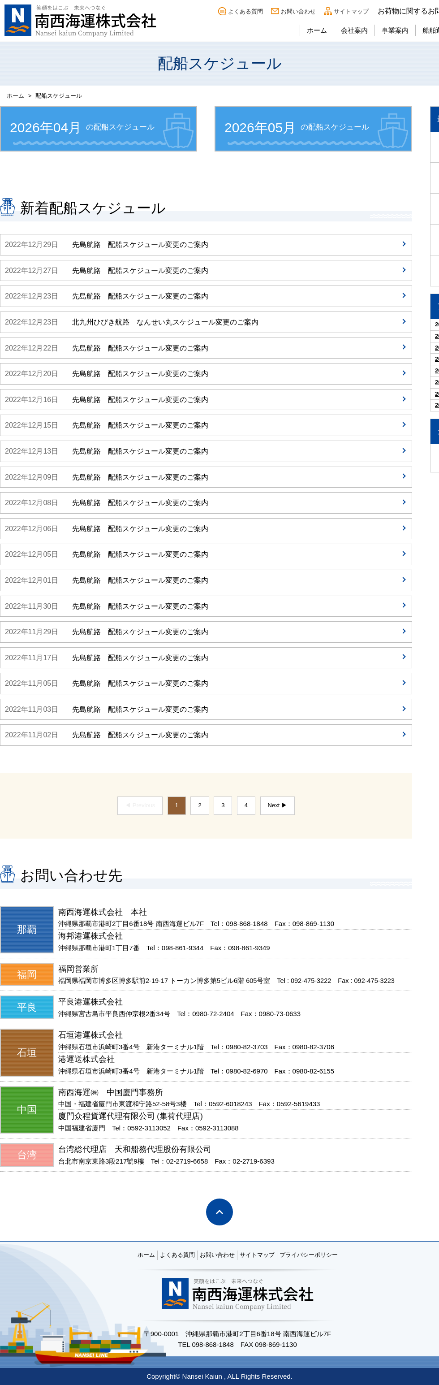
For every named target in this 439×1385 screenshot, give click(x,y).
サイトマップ (351, 11)
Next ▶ (277, 805)
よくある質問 (245, 11)
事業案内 (395, 30)
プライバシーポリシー (309, 1254)
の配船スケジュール (82, 127)
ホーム (317, 30)
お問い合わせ (298, 11)
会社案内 (354, 30)
